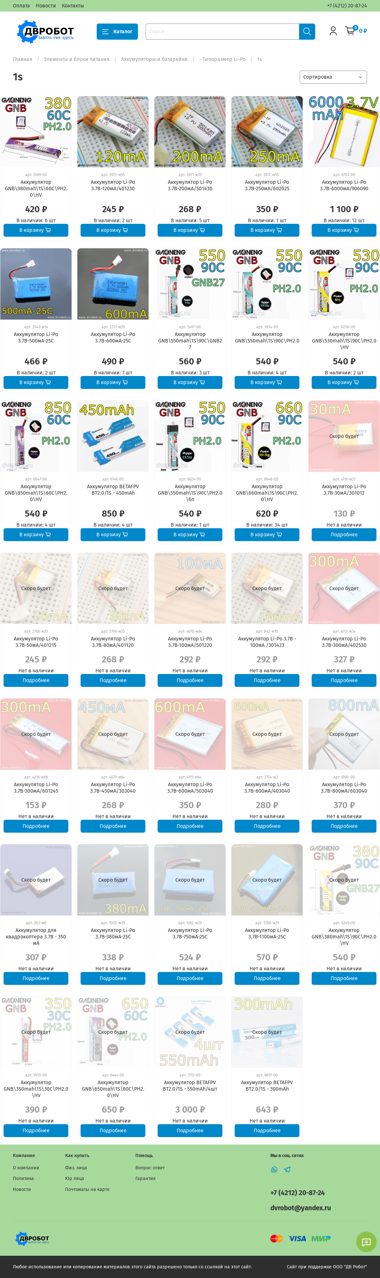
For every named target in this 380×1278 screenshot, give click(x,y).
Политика (23, 1178)
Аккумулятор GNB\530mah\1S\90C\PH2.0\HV (344, 340)
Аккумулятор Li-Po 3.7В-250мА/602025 (267, 185)
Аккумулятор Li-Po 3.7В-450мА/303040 (113, 787)
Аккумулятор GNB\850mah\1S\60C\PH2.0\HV (36, 492)
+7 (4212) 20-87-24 (347, 6)
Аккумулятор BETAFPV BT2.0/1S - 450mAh (113, 489)
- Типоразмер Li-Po (222, 59)
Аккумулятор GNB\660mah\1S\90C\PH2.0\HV (267, 492)
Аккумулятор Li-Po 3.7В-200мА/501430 (190, 185)
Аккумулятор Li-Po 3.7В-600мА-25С (113, 337)
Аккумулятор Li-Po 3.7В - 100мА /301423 (267, 642)
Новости (46, 6)
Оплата (21, 6)
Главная (22, 59)
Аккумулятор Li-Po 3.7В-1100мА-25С (267, 933)
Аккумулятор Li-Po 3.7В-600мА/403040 (267, 787)
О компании (26, 1168)
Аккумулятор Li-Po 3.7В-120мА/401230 (113, 185)
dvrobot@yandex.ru (300, 1208)
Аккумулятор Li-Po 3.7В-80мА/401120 (113, 642)
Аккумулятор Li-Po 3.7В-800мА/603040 (344, 787)
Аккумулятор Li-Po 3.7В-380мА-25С (113, 933)
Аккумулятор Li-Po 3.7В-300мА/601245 (36, 787)
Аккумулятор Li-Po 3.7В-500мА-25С (36, 337)
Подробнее (344, 534)
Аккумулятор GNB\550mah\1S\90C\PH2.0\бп (190, 492)
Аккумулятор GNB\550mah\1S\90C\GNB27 (190, 340)
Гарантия (145, 1178)
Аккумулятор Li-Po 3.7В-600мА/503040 (190, 787)
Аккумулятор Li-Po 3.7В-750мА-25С (190, 933)
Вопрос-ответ (150, 1168)
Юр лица (74, 1178)
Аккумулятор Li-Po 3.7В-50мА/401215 (36, 642)
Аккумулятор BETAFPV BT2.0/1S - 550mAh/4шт (190, 1085)
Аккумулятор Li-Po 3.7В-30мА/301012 (344, 489)
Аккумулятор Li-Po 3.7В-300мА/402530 (344, 642)
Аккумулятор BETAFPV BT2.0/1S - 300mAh (267, 1085)
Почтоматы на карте (87, 1189)
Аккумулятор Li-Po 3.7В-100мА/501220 (190, 642)
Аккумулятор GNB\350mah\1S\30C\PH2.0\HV (36, 1088)
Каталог (117, 31)
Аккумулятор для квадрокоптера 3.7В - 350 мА (36, 936)
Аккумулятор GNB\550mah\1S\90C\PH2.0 (267, 337)
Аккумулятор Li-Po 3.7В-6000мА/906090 (344, 185)
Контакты (73, 6)
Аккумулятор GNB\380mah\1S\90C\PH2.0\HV (344, 936)
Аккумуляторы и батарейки (154, 59)
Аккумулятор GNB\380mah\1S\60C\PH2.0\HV (36, 188)
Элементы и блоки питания (77, 59)
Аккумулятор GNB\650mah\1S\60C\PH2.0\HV (113, 1088)
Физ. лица (76, 1168)
